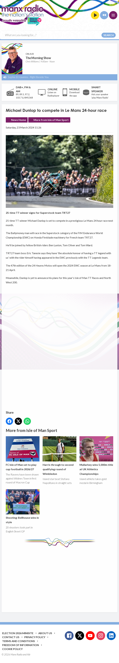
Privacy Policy (34, 637)
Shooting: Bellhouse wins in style (23, 506)
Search (108, 35)
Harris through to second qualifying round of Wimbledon (59, 455)
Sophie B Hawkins (18, 77)
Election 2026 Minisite (17, 633)
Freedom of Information (20, 645)
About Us (45, 633)
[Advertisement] (62, 577)
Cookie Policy (12, 648)
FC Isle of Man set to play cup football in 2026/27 (23, 453)
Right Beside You (39, 77)
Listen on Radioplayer (53, 94)
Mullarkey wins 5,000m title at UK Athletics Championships (96, 455)
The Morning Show (38, 58)
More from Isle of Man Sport (51, 119)
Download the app (74, 94)
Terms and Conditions (18, 641)
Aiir (28, 654)
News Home (18, 119)
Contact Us (10, 637)
